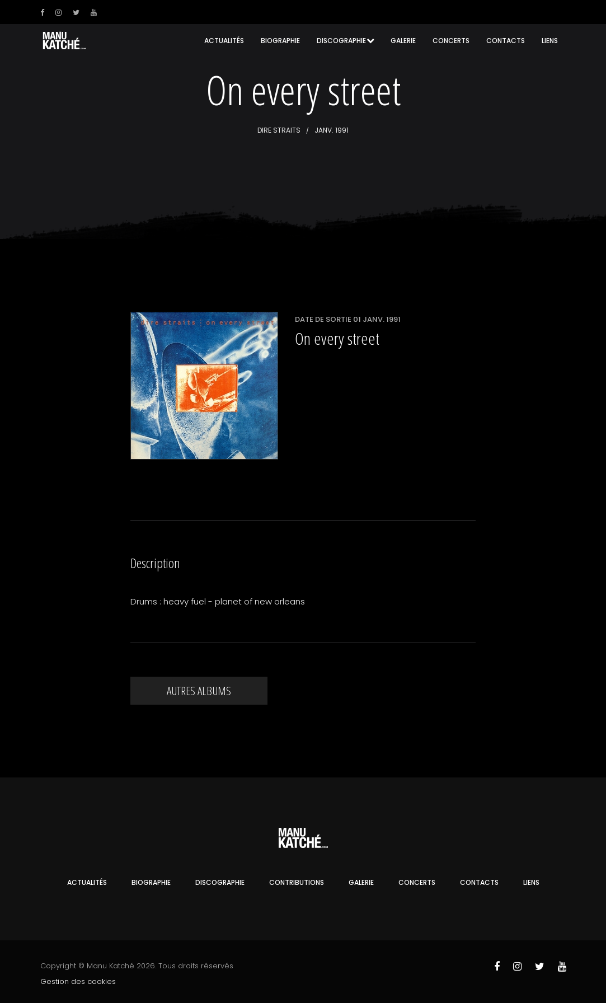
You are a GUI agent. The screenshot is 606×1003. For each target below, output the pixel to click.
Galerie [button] (403, 40)
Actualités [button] (224, 40)
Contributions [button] (296, 882)
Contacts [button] (505, 40)
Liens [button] (550, 40)
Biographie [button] (280, 40)
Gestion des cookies (78, 981)
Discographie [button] (341, 40)
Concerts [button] (451, 40)
